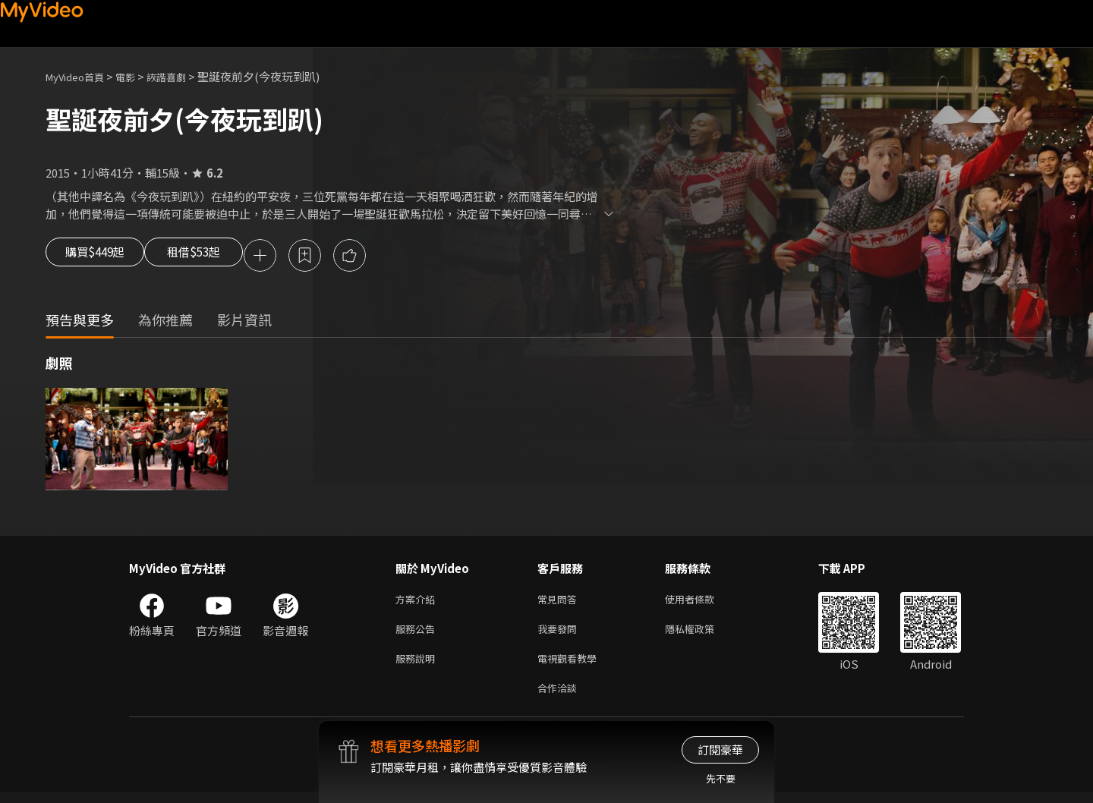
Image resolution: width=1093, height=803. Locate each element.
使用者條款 (702, 602)
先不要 (720, 778)
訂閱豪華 (720, 749)
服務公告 (418, 634)
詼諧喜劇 (183, 76)
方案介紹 (418, 602)
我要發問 (560, 634)
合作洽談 (560, 698)
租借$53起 (218, 256)
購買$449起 (100, 256)
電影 (137, 76)
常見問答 (560, 602)
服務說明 (418, 666)
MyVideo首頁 (80, 76)
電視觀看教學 (571, 666)
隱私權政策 (702, 634)
